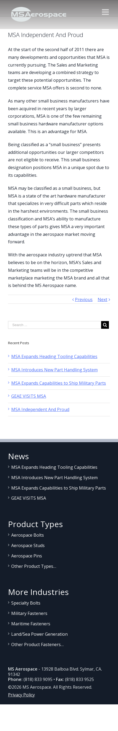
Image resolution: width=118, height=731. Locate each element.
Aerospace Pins (26, 556)
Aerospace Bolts (27, 535)
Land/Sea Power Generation (39, 634)
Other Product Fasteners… (37, 644)
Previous (84, 299)
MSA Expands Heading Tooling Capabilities (54, 356)
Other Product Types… (33, 566)
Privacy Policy (21, 695)
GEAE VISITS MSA (28, 396)
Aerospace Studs (28, 545)
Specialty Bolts (25, 603)
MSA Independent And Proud (40, 409)
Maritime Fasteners (30, 624)
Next (102, 299)
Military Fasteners (29, 613)
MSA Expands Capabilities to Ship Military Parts (58, 383)
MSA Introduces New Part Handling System (54, 370)
